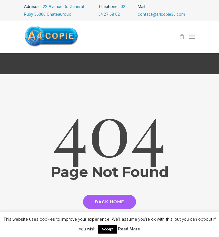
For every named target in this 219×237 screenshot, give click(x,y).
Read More (129, 229)
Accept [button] (107, 229)
